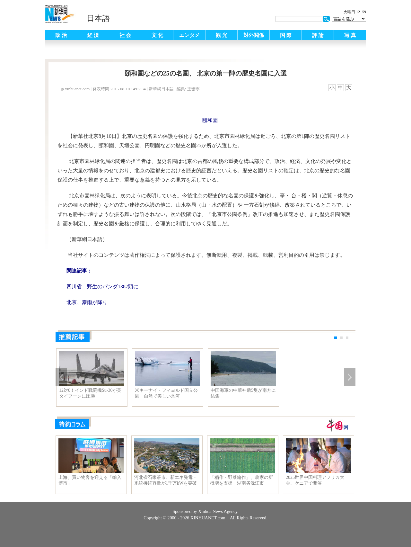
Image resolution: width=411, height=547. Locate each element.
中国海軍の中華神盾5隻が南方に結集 (243, 393)
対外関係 (253, 35)
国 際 (286, 35)
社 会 (125, 35)
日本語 (98, 18)
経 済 (93, 35)
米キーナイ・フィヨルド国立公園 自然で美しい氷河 (166, 393)
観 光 (221, 35)
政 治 (61, 35)
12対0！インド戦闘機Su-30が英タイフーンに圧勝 (90, 393)
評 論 (318, 35)
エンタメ (189, 35)
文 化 (157, 35)
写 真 (350, 35)
